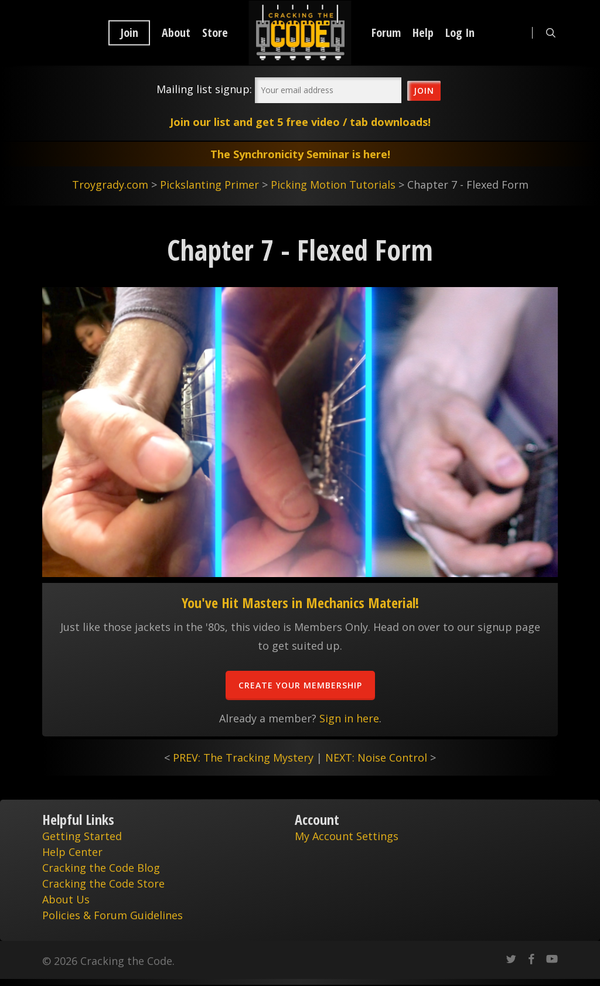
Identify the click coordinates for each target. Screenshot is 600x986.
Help (423, 33)
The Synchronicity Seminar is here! (300, 154)
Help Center (72, 852)
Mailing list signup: (204, 89)
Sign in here (349, 718)
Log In (460, 33)
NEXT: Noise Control (376, 757)
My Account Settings (346, 836)
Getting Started (82, 836)
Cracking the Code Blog (101, 868)
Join (129, 33)
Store (215, 33)
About (176, 33)
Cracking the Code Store (103, 883)
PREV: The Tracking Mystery (243, 757)
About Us (66, 899)
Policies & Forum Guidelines (112, 915)
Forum (386, 33)
